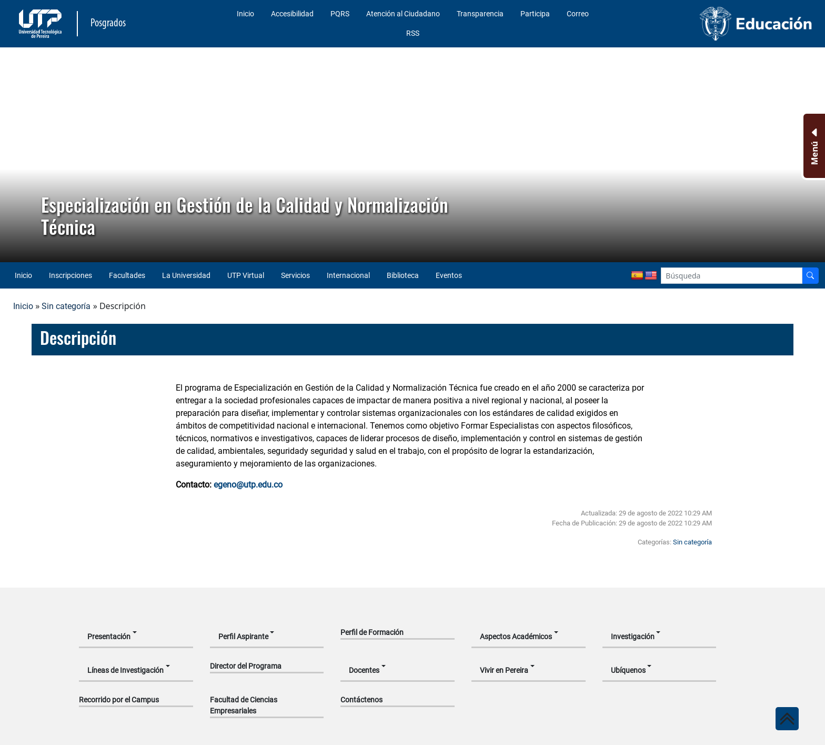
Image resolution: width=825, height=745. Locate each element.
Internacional (348, 275)
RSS (412, 33)
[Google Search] (731, 275)
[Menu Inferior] (813, 146)
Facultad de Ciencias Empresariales (243, 705)
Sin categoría (66, 306)
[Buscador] (810, 275)
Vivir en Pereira (504, 670)
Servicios (295, 275)
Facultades (127, 275)
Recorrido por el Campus (119, 700)
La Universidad (186, 275)
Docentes (364, 670)
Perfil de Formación (372, 632)
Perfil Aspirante (243, 636)
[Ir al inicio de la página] (787, 718)
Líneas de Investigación (125, 670)
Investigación (633, 636)
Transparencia (480, 13)
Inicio (245, 13)
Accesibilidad (292, 13)
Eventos (449, 275)
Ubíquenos (628, 670)
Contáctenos (361, 700)
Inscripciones (70, 275)
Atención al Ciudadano (403, 13)
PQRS (339, 13)
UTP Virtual (245, 275)
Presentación (108, 636)
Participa (535, 13)
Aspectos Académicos (516, 636)
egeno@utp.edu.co (248, 485)
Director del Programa (245, 666)
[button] (16, 154)
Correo (578, 13)
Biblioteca (403, 275)
